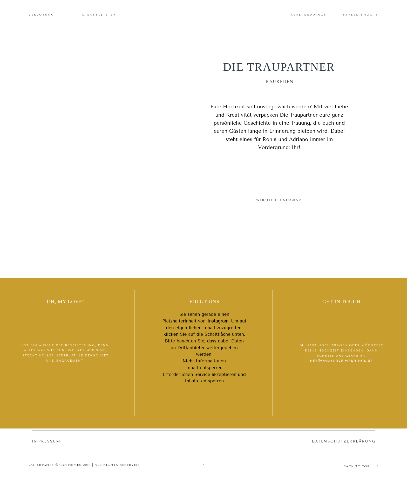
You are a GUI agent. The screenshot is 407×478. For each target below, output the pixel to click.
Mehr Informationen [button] (204, 360)
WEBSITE (264, 200)
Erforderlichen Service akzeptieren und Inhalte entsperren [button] (204, 378)
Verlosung (41, 14)
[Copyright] (204, 466)
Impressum (46, 441)
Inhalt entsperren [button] (204, 367)
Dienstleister (99, 14)
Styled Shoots (360, 14)
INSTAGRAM (290, 200)
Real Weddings (309, 14)
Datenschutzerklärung (344, 441)
